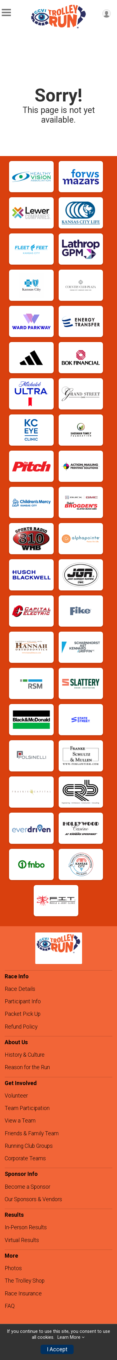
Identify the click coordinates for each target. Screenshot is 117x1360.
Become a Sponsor (27, 1187)
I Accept (57, 1349)
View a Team (20, 1121)
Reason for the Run (27, 1067)
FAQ (10, 1306)
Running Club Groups (29, 1146)
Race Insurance (23, 1293)
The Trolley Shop (25, 1281)
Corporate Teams (25, 1158)
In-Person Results (26, 1227)
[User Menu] (106, 13)
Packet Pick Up (23, 1014)
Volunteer (16, 1096)
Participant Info (23, 1001)
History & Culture (25, 1055)
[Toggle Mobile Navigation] (6, 12)
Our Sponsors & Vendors (33, 1199)
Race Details (20, 989)
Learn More (68, 1337)
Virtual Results (22, 1240)
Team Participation (27, 1108)
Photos (13, 1268)
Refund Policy (21, 1027)
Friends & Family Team (32, 1133)
